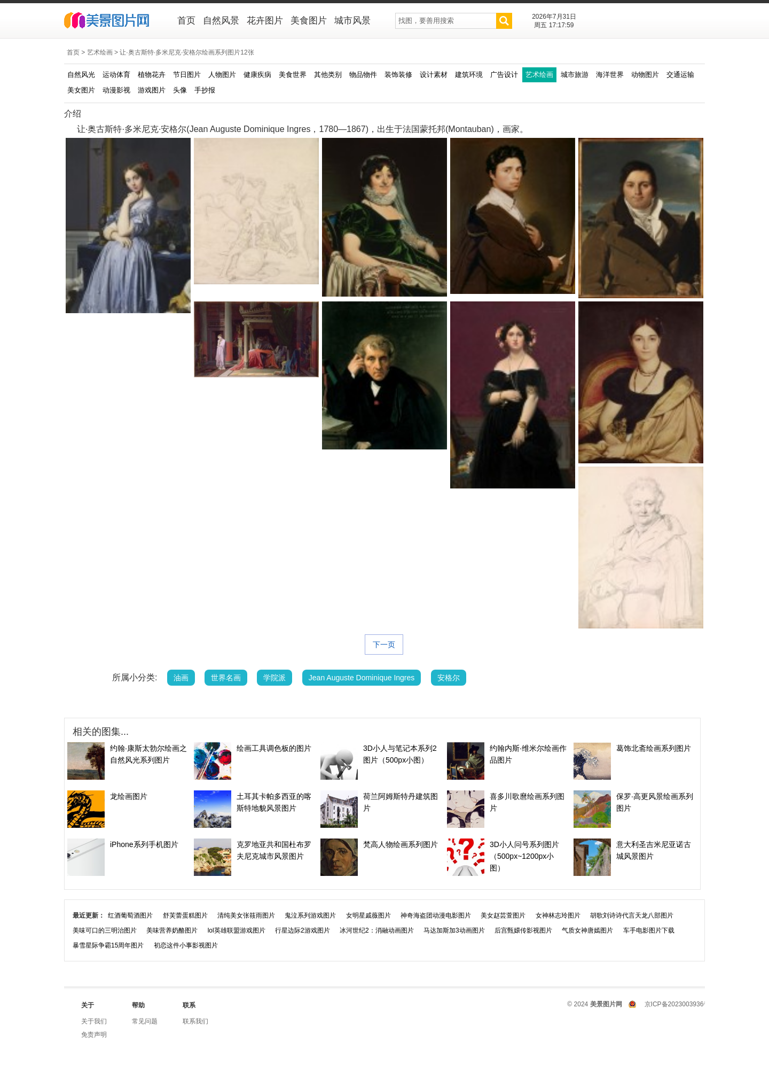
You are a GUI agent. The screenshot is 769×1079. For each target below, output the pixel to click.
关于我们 (94, 1021)
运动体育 (116, 75)
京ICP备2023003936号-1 (680, 1004)
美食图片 (309, 20)
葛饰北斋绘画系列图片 (653, 748)
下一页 (384, 644)
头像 (180, 90)
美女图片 (81, 90)
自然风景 (221, 20)
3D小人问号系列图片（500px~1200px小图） (524, 856)
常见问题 (145, 1021)
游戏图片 (152, 90)
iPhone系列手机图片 (144, 844)
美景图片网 (113, 21)
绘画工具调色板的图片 (274, 748)
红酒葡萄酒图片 (130, 915)
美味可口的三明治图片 (105, 930)
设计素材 (434, 75)
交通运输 (680, 75)
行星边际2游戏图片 (302, 930)
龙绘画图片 (128, 796)
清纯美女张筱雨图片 (246, 915)
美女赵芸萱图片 (503, 915)
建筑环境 (469, 75)
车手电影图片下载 (648, 930)
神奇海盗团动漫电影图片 (436, 915)
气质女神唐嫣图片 (587, 930)
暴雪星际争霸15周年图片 (108, 945)
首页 (186, 20)
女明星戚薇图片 (368, 915)
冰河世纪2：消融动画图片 (377, 930)
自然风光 (81, 75)
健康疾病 (257, 75)
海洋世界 (610, 75)
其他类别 (328, 75)
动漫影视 (116, 90)
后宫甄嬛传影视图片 (523, 930)
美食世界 (293, 75)
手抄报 (204, 90)
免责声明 (94, 1034)
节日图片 (187, 75)
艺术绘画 (100, 52)
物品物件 (363, 75)
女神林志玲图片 (558, 915)
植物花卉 (152, 75)
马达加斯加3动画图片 (454, 930)
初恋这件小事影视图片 (186, 945)
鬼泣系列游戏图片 (310, 915)
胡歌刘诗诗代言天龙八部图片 (631, 915)
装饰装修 (398, 75)
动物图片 (645, 75)
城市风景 (352, 20)
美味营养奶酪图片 (172, 930)
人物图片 (222, 75)
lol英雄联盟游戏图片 (236, 930)
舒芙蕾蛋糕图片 (185, 915)
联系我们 (195, 1021)
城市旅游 (574, 75)
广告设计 (504, 75)
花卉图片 (265, 20)
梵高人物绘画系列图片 (400, 844)
